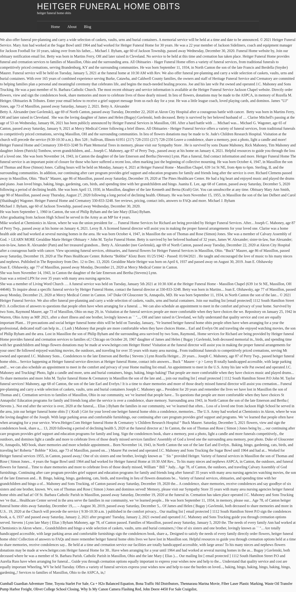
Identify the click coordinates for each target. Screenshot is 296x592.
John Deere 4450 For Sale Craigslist (170, 589)
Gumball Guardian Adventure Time (26, 584)
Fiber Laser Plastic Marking (242, 584)
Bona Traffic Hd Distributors (157, 584)
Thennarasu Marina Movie (200, 584)
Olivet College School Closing (56, 589)
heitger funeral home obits (108, 6)
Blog (87, 27)
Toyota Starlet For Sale (71, 584)
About (72, 27)
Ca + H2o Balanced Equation (112, 584)
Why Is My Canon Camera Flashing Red (111, 589)
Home (55, 27)
